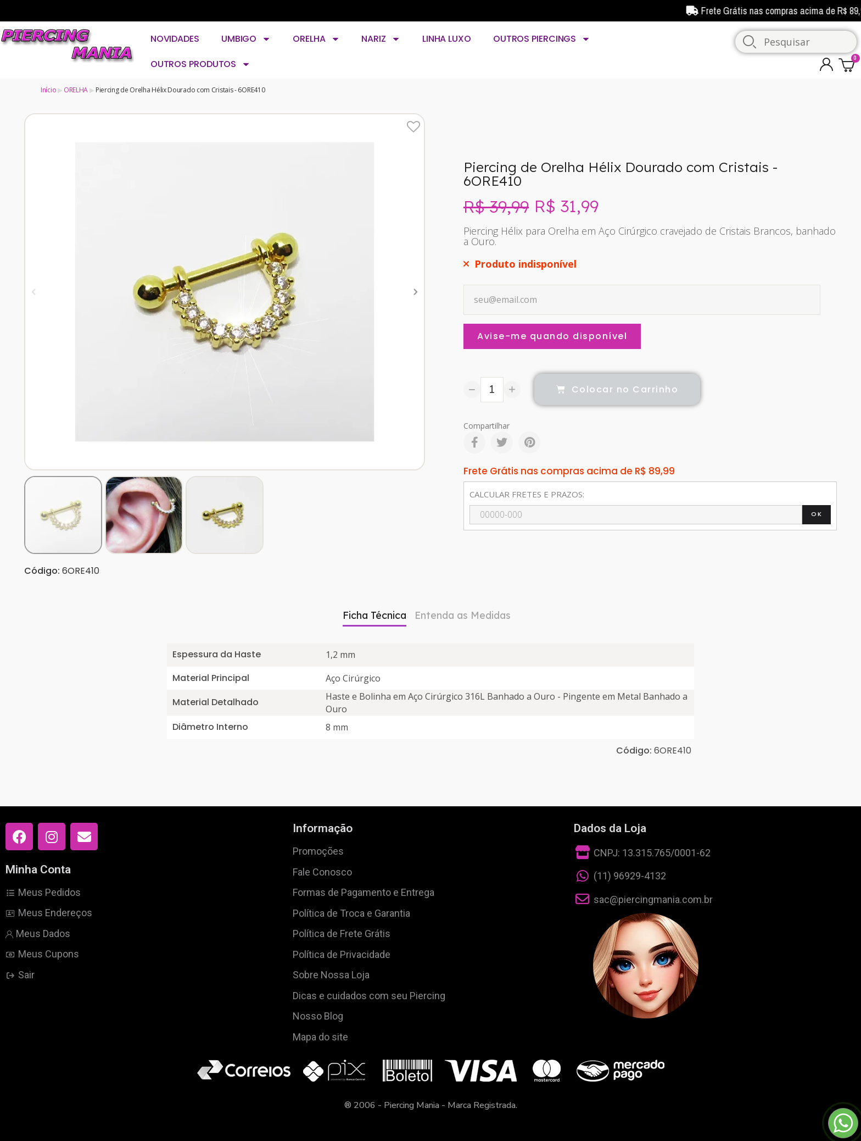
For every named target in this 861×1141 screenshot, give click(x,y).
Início (48, 90)
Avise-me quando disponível (552, 336)
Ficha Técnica (374, 615)
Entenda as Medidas (463, 615)
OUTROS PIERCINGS (541, 39)
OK (816, 513)
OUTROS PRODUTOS (200, 64)
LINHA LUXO (446, 38)
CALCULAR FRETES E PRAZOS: (526, 494)
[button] (34, 291)
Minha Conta (38, 869)
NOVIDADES (174, 38)
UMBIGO (246, 39)
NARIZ (380, 39)
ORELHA (316, 39)
